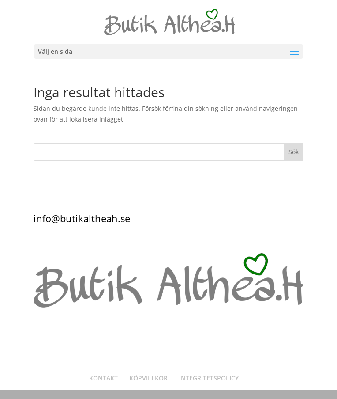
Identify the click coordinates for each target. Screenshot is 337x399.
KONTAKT (103, 378)
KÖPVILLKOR (148, 378)
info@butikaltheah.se (82, 218)
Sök (293, 152)
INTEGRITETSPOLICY (209, 378)
